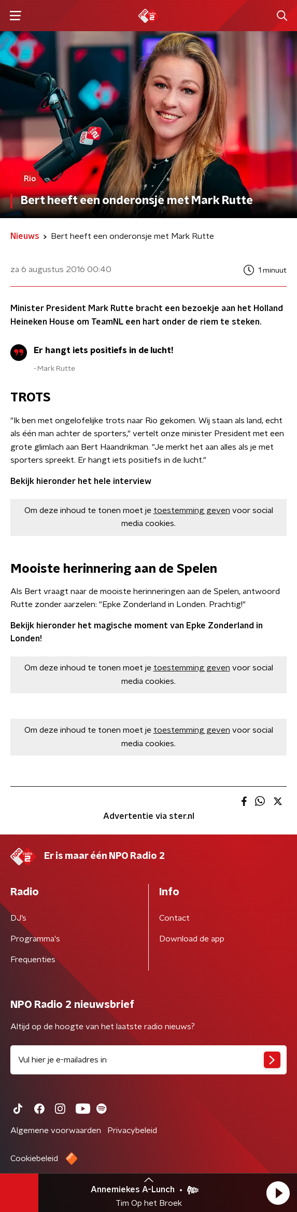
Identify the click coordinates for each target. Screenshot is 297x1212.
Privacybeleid (132, 1130)
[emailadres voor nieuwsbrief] (148, 1059)
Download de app (191, 939)
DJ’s (18, 918)
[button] (277, 1192)
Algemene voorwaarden (55, 1130)
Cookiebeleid (34, 1158)
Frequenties (32, 959)
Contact (174, 918)
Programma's (35, 939)
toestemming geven (191, 510)
